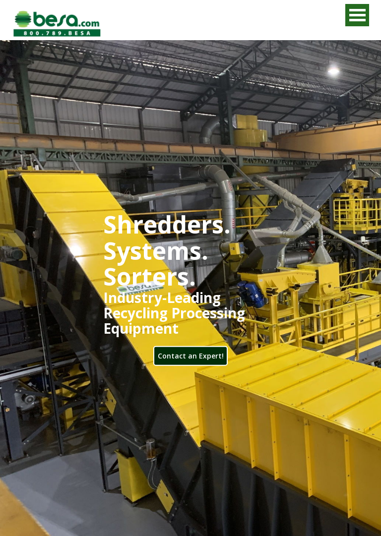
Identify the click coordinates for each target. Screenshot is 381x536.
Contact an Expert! (191, 355)
